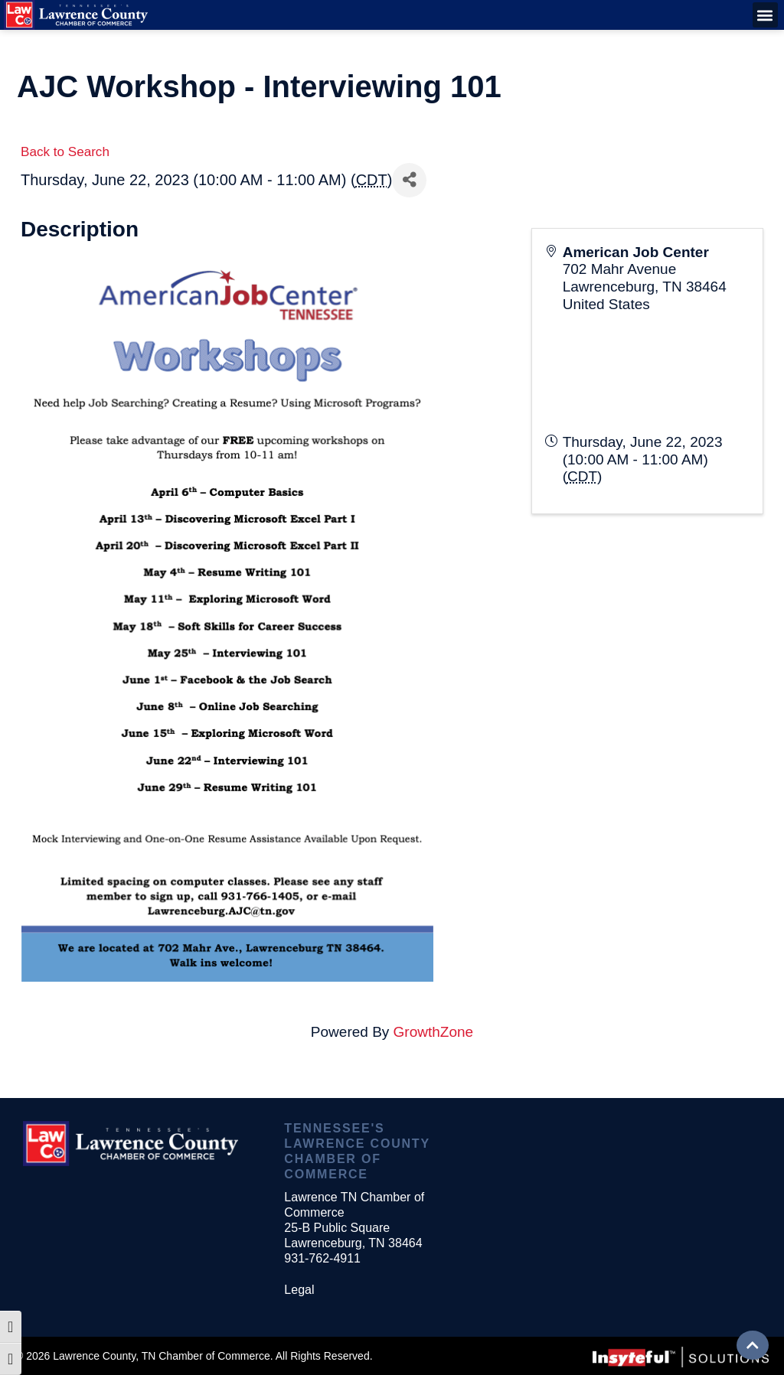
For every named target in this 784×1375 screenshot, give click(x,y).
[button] (765, 15)
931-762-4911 (322, 1258)
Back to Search (65, 152)
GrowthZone (434, 1032)
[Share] (409, 180)
